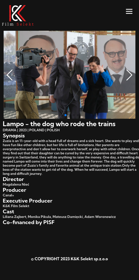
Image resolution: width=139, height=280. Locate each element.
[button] (9, 75)
